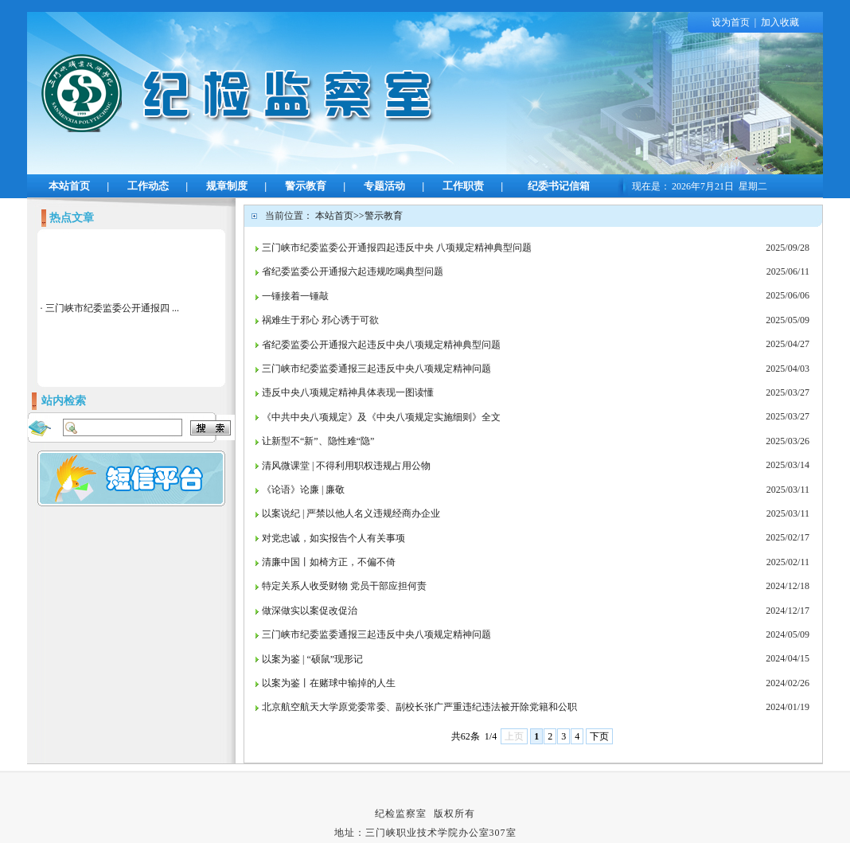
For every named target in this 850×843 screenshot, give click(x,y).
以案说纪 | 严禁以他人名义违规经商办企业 (351, 513)
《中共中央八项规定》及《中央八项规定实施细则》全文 (381, 417)
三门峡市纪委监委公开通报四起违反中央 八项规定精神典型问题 (397, 247)
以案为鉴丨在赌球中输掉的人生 (329, 683)
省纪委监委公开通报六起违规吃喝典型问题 (352, 271)
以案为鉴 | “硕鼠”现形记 (312, 659)
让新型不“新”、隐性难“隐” (318, 441)
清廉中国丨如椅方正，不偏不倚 (329, 562)
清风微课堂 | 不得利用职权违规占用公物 (346, 465)
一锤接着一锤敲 (295, 296)
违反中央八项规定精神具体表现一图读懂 (348, 392)
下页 (599, 736)
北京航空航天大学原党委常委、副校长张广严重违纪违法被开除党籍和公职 (419, 706)
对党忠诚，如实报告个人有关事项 (333, 538)
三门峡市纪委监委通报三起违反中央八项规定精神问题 (376, 368)
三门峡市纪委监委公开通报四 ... (112, 308)
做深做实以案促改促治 (309, 610)
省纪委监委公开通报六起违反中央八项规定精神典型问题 (381, 344)
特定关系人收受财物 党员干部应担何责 (344, 585)
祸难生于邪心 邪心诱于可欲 (320, 320)
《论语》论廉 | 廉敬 (303, 489)
